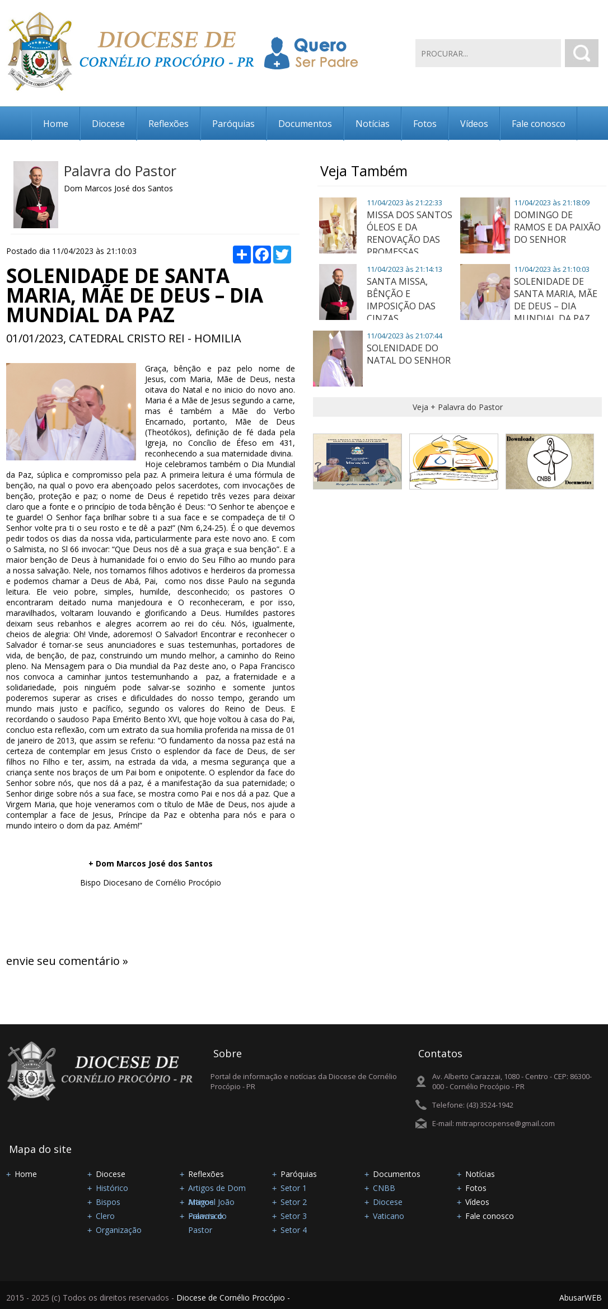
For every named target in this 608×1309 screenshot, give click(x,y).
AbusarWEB (580, 1297)
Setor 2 (293, 1202)
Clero (105, 1216)
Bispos (108, 1202)
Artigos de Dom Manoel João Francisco (217, 1189)
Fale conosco (538, 123)
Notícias (373, 123)
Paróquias (233, 123)
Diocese (108, 123)
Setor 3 (293, 1216)
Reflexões (168, 123)
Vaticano (388, 1216)
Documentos (305, 123)
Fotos (425, 123)
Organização (119, 1230)
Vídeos (474, 123)
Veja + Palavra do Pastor (458, 407)
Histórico (112, 1188)
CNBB (384, 1188)
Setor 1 (293, 1188)
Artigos (201, 1202)
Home (55, 123)
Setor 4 (293, 1230)
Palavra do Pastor (120, 170)
